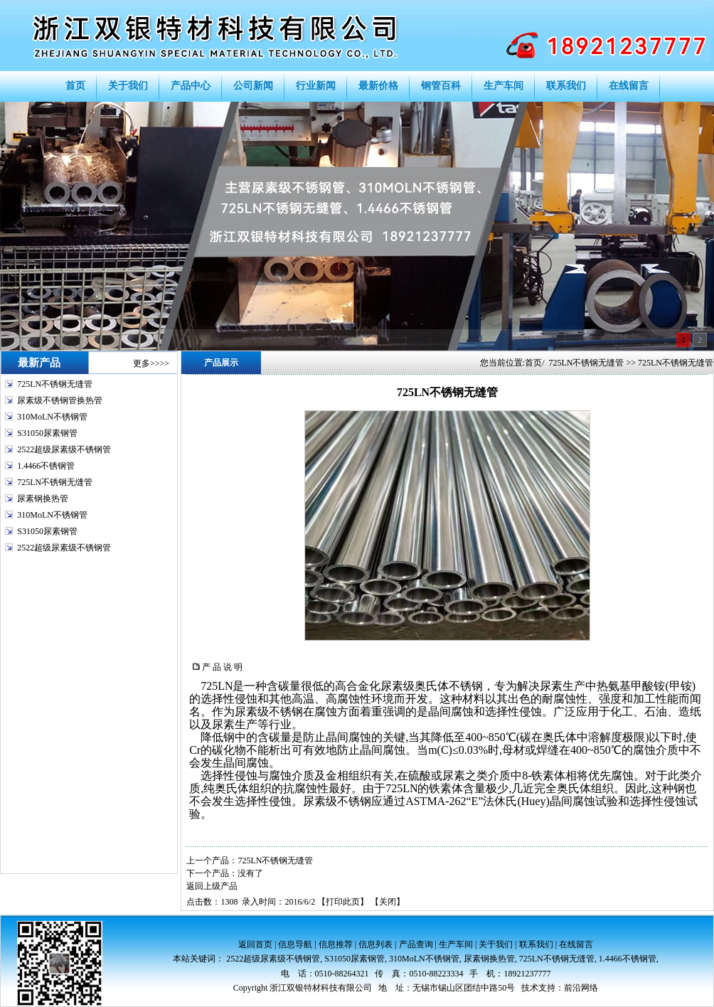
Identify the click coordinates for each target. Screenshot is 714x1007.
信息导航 (295, 944)
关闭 (387, 902)
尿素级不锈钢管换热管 (59, 400)
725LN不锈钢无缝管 (54, 384)
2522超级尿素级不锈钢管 (64, 449)
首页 (533, 363)
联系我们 (536, 944)
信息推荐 (336, 944)
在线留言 (576, 944)
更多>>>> (151, 363)
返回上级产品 (212, 886)
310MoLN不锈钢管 (52, 417)
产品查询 (416, 944)
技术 (529, 988)
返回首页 (255, 944)
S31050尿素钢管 (47, 433)
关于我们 (496, 944)
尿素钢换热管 (42, 498)
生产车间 (456, 944)
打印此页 (343, 902)
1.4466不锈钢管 (46, 466)
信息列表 (375, 944)
